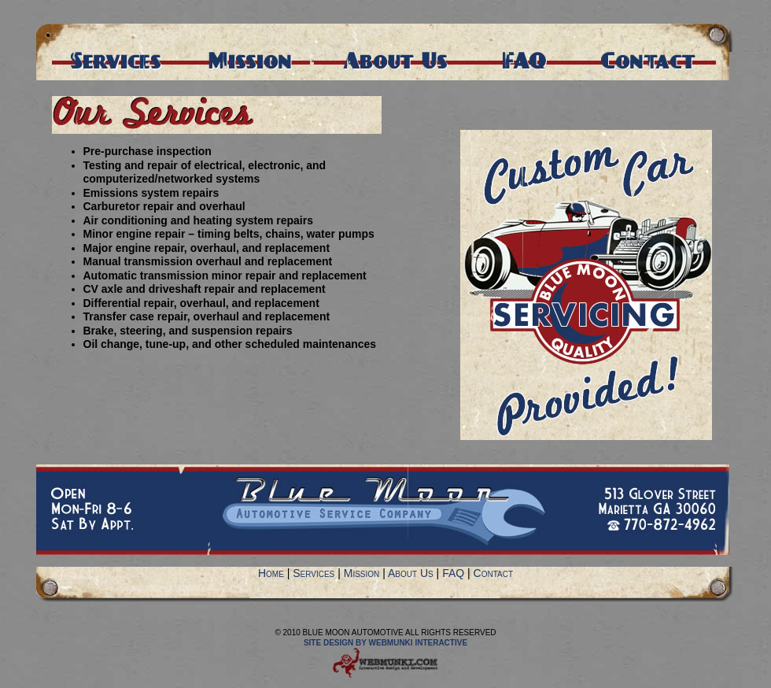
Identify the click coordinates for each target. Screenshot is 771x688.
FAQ (453, 573)
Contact (493, 573)
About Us (410, 573)
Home (271, 573)
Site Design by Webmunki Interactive (385, 642)
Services (313, 573)
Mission (362, 573)
